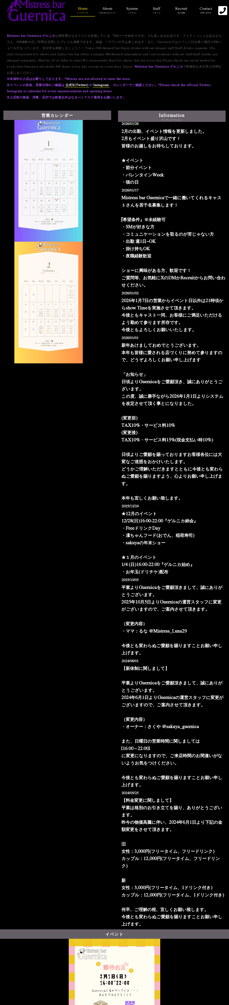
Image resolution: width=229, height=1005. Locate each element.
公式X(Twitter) (77, 84)
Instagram (101, 84)
